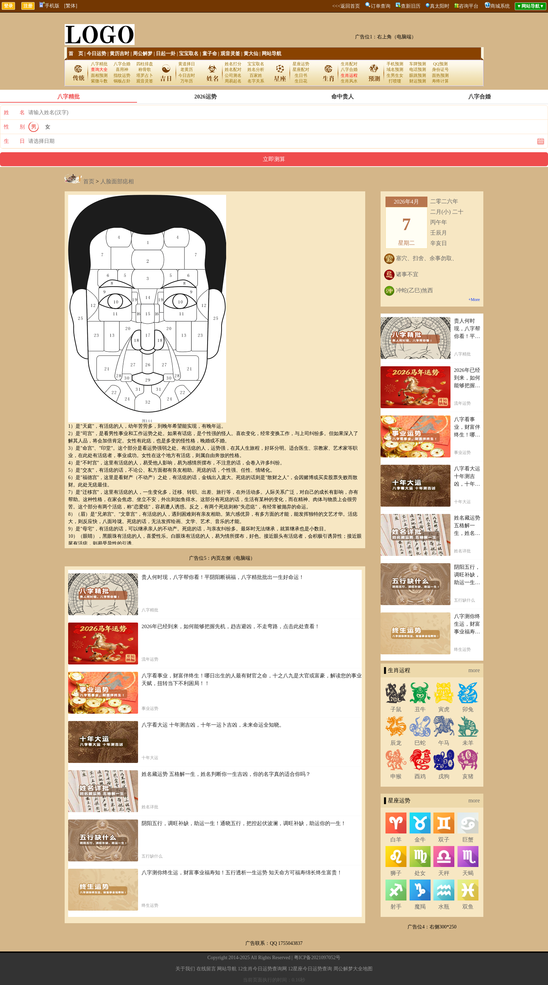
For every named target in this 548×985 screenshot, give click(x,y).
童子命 (209, 53)
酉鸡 (420, 776)
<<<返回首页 (346, 6)
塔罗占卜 (144, 75)
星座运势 (301, 63)
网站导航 (271, 53)
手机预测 (395, 63)
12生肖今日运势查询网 (262, 968)
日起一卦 (165, 53)
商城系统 (500, 6)
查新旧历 (410, 6)
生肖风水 (349, 81)
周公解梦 (142, 53)
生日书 (301, 75)
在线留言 (206, 968)
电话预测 (417, 69)
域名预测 (395, 69)
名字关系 (255, 81)
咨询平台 (468, 6)
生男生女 (395, 75)
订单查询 (380, 6)
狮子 (396, 873)
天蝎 (468, 873)
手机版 (49, 5)
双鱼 (468, 907)
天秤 (443, 873)
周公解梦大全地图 (353, 968)
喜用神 (122, 69)
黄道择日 (186, 63)
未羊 (468, 743)
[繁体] (70, 5)
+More (474, 299)
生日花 (301, 81)
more (474, 670)
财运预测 (417, 81)
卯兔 (468, 709)
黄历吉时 (119, 53)
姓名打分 (233, 63)
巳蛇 (420, 743)
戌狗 (443, 776)
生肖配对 (349, 63)
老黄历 (186, 69)
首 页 (75, 53)
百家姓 (256, 75)
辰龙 (396, 743)
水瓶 (443, 907)
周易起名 (233, 81)
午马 (443, 743)
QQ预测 (440, 63)
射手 (396, 907)
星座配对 (301, 69)
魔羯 (420, 907)
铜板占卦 (122, 81)
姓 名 (14, 112)
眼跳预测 (417, 75)
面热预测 (440, 75)
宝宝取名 (189, 53)
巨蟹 (468, 840)
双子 (443, 840)
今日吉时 (186, 75)
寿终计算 (440, 81)
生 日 (14, 141)
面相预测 (99, 75)
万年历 (186, 81)
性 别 (14, 127)
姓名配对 (233, 69)
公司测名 (233, 75)
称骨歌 (144, 69)
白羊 (396, 840)
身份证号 (440, 69)
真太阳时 (439, 6)
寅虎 (443, 709)
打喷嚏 (395, 81)
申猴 (396, 776)
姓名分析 (255, 69)
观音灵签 (230, 53)
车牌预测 (417, 63)
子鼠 (396, 709)
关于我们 (185, 968)
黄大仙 (251, 53)
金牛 (420, 840)
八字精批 (99, 63)
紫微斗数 (99, 81)
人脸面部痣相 (117, 181)
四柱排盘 (144, 63)
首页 (88, 181)
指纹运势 (122, 75)
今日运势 (96, 53)
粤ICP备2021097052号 (317, 957)
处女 (420, 873)
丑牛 (420, 709)
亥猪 (468, 776)
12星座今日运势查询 (310, 968)
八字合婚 (122, 63)
